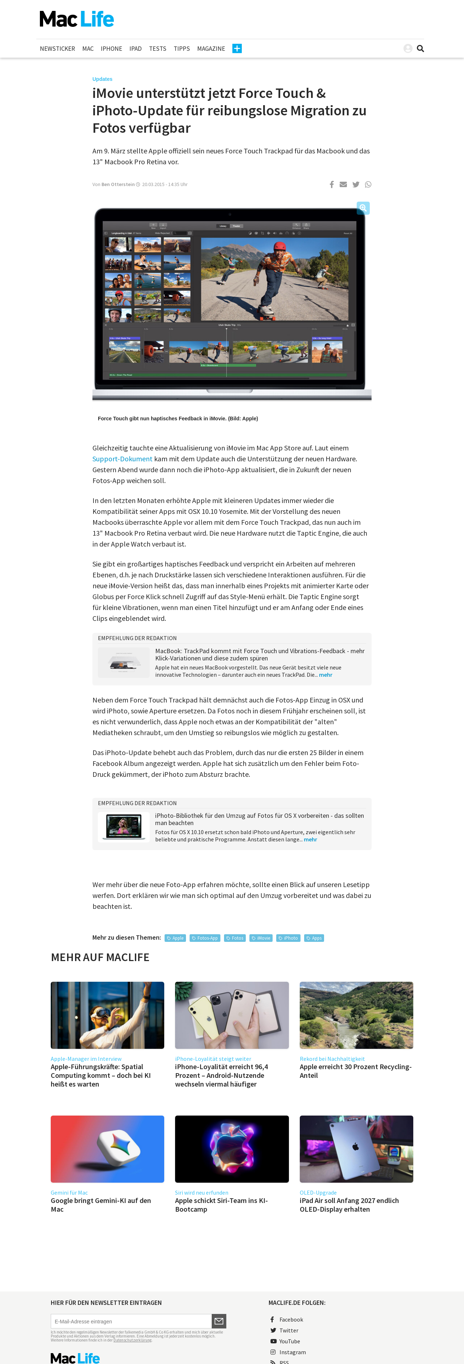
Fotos (237, 938)
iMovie (263, 938)
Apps (317, 938)
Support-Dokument (122, 458)
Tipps (182, 49)
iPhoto (291, 938)
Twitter (284, 1330)
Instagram (288, 1352)
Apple (178, 938)
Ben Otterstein (118, 184)
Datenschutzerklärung (132, 1340)
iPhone (111, 49)
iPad (135, 49)
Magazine (211, 49)
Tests (157, 49)
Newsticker (57, 49)
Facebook (286, 1319)
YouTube (285, 1341)
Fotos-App (208, 938)
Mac (88, 49)
